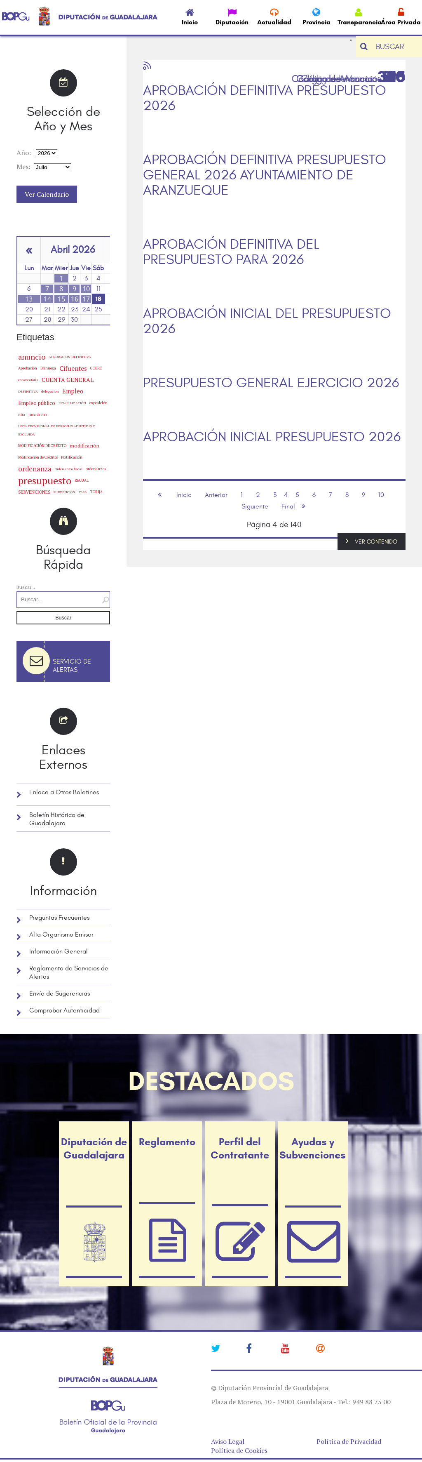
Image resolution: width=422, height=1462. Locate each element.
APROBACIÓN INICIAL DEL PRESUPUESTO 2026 (267, 321)
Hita (21, 414)
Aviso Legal (227, 1441)
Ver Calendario (47, 194)
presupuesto (44, 480)
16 (74, 299)
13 (29, 299)
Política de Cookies (239, 1450)
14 (47, 299)
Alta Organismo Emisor (61, 934)
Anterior (216, 495)
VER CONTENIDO (376, 541)
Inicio (184, 495)
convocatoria (28, 380)
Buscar (63, 618)
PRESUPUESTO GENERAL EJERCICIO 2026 (271, 383)
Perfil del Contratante (240, 1148)
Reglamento (167, 1142)
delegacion (50, 391)
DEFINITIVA (28, 391)
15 (61, 299)
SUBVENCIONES (34, 492)
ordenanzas (96, 468)
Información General (58, 951)
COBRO (96, 368)
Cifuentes (73, 368)
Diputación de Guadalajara (94, 1148)
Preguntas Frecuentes (59, 917)
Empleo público (36, 403)
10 (86, 288)
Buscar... (25, 587)
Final (288, 506)
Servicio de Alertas (72, 665)
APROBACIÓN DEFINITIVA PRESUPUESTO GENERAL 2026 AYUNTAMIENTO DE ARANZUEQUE (264, 175)
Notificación (71, 457)
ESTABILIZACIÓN (72, 402)
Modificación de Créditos (38, 457)
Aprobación (27, 368)
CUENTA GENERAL (68, 380)
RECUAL (82, 480)
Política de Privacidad (348, 1441)
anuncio (31, 357)
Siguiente (254, 506)
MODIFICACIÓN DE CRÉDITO (42, 445)
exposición (98, 402)
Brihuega (48, 368)
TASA (83, 492)
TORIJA (96, 492)
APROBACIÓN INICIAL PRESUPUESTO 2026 (272, 437)
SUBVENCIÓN (64, 492)
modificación (84, 445)
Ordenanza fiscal (68, 469)
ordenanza (35, 468)
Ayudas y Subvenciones (313, 1148)
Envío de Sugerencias (59, 993)
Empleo (72, 391)
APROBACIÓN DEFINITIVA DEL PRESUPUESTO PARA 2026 (231, 252)
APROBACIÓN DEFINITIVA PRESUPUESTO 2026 (264, 98)
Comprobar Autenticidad (64, 1010)
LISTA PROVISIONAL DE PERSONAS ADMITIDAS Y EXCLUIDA (56, 430)
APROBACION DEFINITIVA (70, 357)
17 (86, 299)
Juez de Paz (37, 414)
